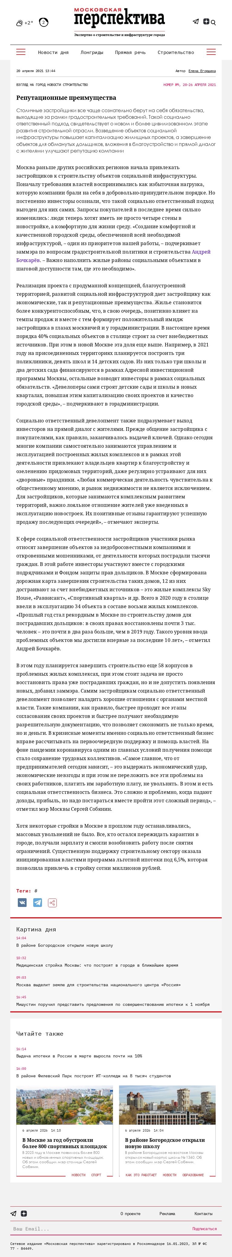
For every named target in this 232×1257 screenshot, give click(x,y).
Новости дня (53, 52)
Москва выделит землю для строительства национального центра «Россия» (98, 984)
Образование (193, 1175)
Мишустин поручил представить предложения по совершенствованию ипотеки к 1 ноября (113, 1004)
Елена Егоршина (202, 70)
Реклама (167, 1213)
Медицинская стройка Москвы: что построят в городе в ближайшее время (97, 965)
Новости (54, 84)
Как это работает (141, 1175)
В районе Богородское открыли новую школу (64, 945)
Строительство (176, 52)
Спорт (96, 1175)
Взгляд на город (30, 84)
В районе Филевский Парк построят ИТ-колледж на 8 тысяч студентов (93, 1076)
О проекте (130, 1213)
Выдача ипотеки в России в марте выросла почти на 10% (79, 1056)
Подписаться (204, 1228)
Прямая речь (130, 52)
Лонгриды (92, 52)
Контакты (203, 1213)
